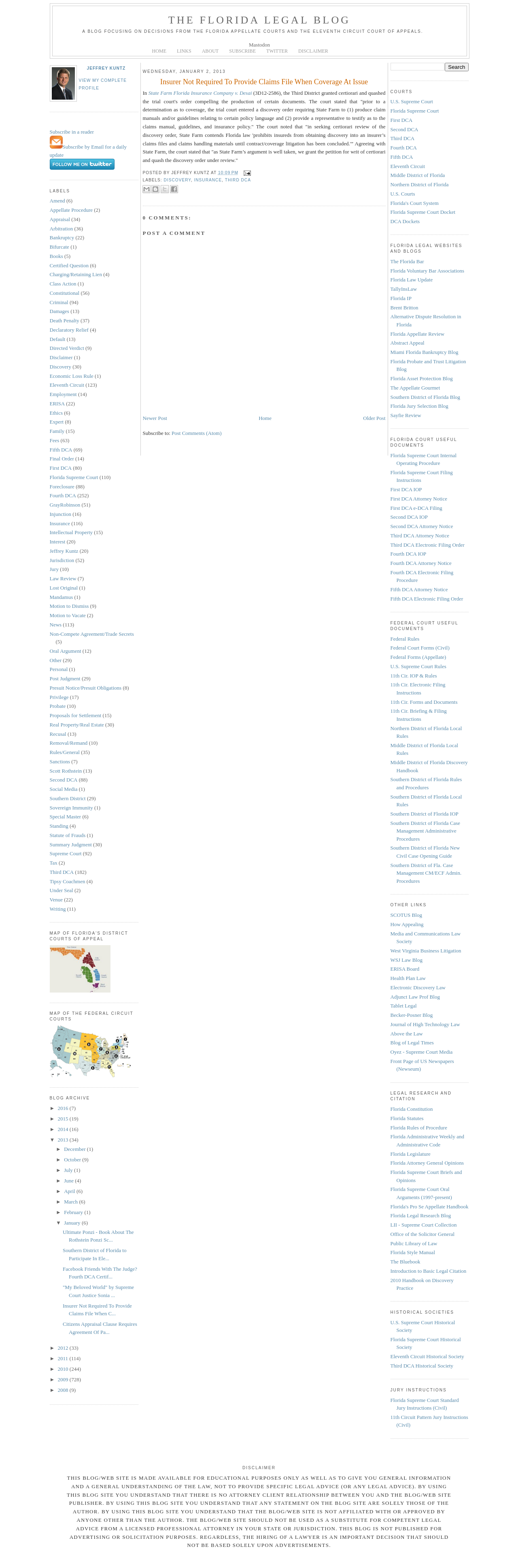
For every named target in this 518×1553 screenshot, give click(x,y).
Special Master (65, 817)
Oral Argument (65, 651)
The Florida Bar (407, 261)
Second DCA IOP (409, 517)
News (56, 625)
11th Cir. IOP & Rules (414, 676)
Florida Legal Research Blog (421, 1215)
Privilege (59, 697)
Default (58, 339)
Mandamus (61, 597)
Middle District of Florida (418, 175)
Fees (54, 440)
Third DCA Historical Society (422, 1366)
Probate (58, 706)
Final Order (62, 459)
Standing (59, 826)
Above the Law (407, 1034)
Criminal (59, 302)
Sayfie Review (406, 415)
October (73, 1160)
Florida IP (401, 298)
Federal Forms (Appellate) (418, 657)
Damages (59, 311)
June (69, 1181)
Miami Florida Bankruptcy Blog (425, 352)
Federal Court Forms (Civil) (420, 648)
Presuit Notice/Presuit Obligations (86, 688)
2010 (64, 1369)
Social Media (64, 789)
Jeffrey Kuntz (106, 68)
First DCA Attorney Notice (419, 499)
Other (56, 660)
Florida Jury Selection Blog (419, 406)
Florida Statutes (407, 1118)
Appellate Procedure (71, 210)
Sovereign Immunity (71, 808)
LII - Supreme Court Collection (424, 1225)
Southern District (68, 798)
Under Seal (61, 890)
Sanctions (60, 761)
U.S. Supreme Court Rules (418, 666)
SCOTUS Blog (406, 915)
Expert (57, 422)
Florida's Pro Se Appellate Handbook (430, 1207)
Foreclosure (62, 487)
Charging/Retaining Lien (76, 274)
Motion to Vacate (68, 615)
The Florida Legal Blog (259, 20)
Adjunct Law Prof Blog (415, 997)
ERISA (57, 403)
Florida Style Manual (413, 1252)
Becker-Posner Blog (412, 1015)
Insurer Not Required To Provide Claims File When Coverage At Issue (264, 82)
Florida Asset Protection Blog (422, 378)
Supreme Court (66, 853)
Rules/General (65, 752)
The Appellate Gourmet (415, 388)
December (75, 1149)
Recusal (58, 734)
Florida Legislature (411, 1154)
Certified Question (69, 265)
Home (265, 418)
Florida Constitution (412, 1109)
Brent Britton (404, 308)
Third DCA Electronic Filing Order (428, 545)
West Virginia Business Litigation (426, 951)
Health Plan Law (408, 978)
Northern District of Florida (420, 184)
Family (57, 431)
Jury (54, 569)
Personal (59, 669)
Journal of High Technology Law (425, 1024)
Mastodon (259, 45)
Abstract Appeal (408, 343)
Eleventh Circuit (67, 385)
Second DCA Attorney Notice (422, 526)
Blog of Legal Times (412, 1043)
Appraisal (60, 219)
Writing (58, 909)
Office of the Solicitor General (423, 1234)
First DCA (61, 468)
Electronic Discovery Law (418, 987)
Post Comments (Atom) (197, 433)
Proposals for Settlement (76, 715)
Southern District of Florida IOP (425, 814)
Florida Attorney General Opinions (427, 1163)
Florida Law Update (412, 280)
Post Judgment (65, 678)
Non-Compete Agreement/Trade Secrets (92, 634)
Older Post (374, 418)
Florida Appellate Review (418, 334)
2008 (64, 1390)
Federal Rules (405, 639)
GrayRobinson (65, 505)
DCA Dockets (405, 221)
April (70, 1191)
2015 (64, 1119)
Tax (53, 863)
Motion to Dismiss (69, 606)
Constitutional (65, 293)
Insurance (60, 523)
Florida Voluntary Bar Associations (428, 271)
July (69, 1170)
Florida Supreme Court (74, 477)
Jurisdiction (62, 560)
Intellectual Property (71, 532)
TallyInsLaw (404, 289)
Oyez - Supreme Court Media (422, 1052)
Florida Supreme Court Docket (423, 212)
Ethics (56, 413)
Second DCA (64, 780)
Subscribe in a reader (72, 132)
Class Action (63, 284)
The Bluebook (405, 1262)
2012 (64, 1348)
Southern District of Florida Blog (426, 397)
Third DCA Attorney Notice (420, 536)
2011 (64, 1358)
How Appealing (407, 924)
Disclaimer (61, 357)
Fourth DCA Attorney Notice (421, 563)
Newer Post (155, 418)
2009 (64, 1379)
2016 (64, 1108)
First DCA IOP (406, 489)
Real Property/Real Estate (77, 725)
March (71, 1202)
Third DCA (62, 872)
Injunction (60, 514)
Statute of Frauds (68, 835)
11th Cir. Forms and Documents (424, 702)
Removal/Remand (69, 743)
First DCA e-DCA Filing (416, 508)
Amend (57, 201)
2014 (64, 1129)
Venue (56, 900)
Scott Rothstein (66, 771)
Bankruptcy (62, 237)
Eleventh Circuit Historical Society (427, 1356)
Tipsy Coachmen (67, 881)
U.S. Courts (403, 194)
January (73, 1223)
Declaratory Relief (69, 330)
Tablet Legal (404, 1006)
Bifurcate (59, 247)
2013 (64, 1140)
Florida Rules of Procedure (419, 1128)
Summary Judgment (71, 844)
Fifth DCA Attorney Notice (419, 589)
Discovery (60, 367)
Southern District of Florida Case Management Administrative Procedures (426, 831)
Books (56, 256)
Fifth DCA (61, 450)
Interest (58, 542)
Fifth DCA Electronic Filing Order (427, 599)
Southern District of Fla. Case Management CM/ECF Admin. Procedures (426, 873)
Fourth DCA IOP (409, 554)
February (74, 1212)
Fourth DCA (63, 495)
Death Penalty (64, 320)
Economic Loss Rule (71, 376)
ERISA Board (405, 969)
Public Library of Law (414, 1243)
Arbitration (61, 229)
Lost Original (64, 588)
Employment (63, 394)
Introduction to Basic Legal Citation (429, 1271)
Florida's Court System (415, 203)
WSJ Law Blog (406, 960)
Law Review (63, 578)
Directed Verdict (67, 348)
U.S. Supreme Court (412, 101)
